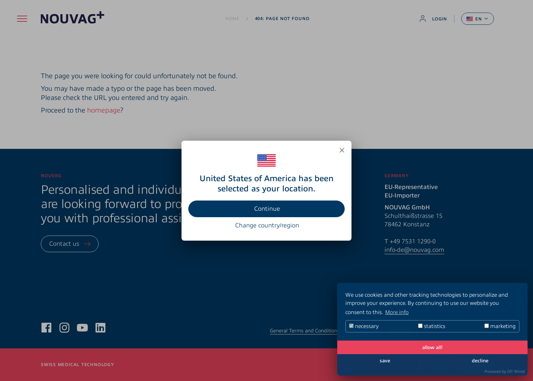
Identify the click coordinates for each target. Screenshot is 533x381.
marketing (500, 326)
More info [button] (397, 312)
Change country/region (267, 225)
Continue (267, 208)
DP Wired (516, 371)
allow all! (432, 347)
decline (480, 360)
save (385, 360)
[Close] (342, 150)
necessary (364, 326)
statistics (431, 326)
